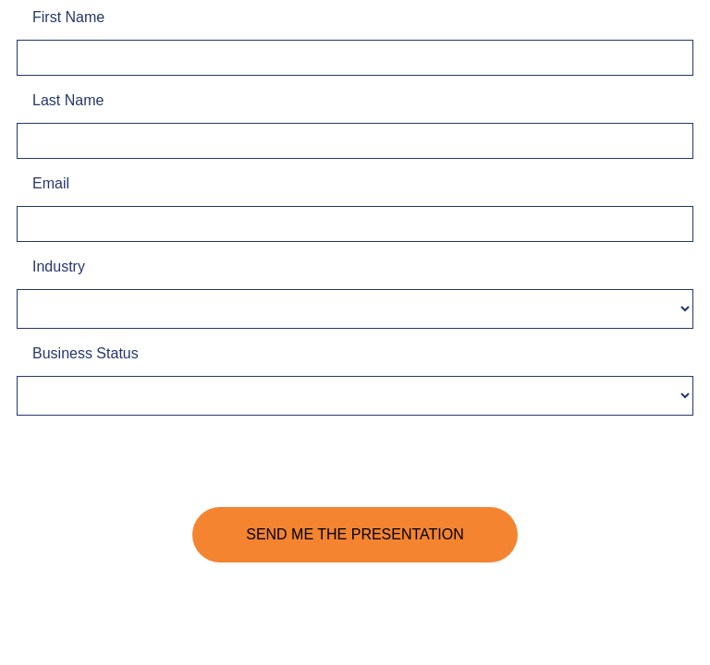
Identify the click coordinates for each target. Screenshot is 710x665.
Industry (58, 266)
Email (50, 183)
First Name (68, 17)
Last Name (68, 100)
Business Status (85, 353)
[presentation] (157, 466)
